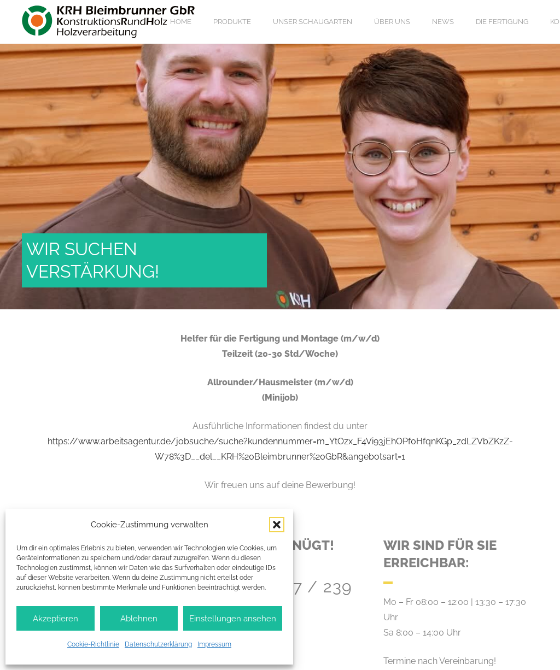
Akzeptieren (55, 619)
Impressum (214, 644)
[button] (276, 524)
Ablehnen (139, 619)
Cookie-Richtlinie (93, 644)
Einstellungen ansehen (232, 619)
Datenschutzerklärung (158, 644)
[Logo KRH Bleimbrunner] (108, 21)
